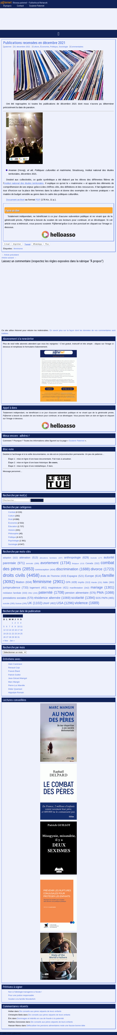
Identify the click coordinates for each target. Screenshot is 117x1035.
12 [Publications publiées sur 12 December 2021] (4, 630)
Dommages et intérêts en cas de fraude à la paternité (40, 1018)
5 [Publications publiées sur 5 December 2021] (3, 626)
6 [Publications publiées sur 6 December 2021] (6, 626)
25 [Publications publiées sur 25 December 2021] (21, 633)
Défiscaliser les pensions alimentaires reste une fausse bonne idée (56, 1025)
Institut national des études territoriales (24, 183)
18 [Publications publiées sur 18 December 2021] (21, 630)
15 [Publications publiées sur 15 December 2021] (13, 630)
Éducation (12, 526)
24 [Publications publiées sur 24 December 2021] (18, 633)
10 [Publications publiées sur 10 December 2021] (18, 626)
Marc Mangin (14, 682)
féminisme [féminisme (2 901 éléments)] (49, 581)
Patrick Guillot (14, 675)
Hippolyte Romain (16, 692)
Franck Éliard (14, 671)
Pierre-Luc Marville (16, 685)
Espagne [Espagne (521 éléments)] (75, 576)
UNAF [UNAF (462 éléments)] (49, 603)
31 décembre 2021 (22, 47)
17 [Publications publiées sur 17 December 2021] (18, 630)
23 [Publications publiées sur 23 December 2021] (16, 633)
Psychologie (13, 540)
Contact (20, 6)
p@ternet (6, 2)
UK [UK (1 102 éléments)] (34, 603)
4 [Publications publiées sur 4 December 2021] (20, 623)
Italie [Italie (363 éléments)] (108, 582)
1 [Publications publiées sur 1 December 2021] (12, 623)
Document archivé (15, 199)
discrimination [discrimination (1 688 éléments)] (73, 569)
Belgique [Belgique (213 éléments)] (78, 563)
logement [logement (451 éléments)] (38, 587)
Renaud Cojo (14, 667)
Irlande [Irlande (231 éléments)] (96, 582)
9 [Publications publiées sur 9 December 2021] (15, 626)
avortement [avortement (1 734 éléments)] (55, 563)
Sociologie (63, 47)
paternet (7, 47)
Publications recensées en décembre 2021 (34, 43)
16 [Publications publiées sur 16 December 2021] (16, 630)
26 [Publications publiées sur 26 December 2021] (4, 637)
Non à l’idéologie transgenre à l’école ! (25, 992)
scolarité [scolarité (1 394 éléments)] (83, 598)
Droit (10, 519)
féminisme (18, 248)
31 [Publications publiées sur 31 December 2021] (18, 637)
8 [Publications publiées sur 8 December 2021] (12, 626)
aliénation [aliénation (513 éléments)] (28, 557)
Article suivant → (9, 258)
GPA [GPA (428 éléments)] (71, 582)
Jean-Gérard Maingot (17, 678)
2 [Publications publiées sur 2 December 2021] (15, 623)
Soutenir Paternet (36, 6)
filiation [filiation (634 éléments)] (24, 582)
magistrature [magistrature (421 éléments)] (58, 587)
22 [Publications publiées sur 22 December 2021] (13, 633)
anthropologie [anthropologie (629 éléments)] (76, 557)
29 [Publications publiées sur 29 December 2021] (13, 637)
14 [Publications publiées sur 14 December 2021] (10, 630)
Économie (44, 47)
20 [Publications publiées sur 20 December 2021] (7, 633)
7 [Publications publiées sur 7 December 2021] (9, 626)
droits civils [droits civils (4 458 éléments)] (21, 575)
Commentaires (76, 47)
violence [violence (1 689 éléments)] (86, 603)
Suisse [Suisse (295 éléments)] (21, 603)
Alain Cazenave (15, 664)
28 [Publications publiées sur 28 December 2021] (10, 637)
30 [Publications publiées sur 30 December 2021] (16, 637)
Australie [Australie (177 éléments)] (96, 558)
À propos (7, 6)
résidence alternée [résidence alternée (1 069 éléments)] (52, 597)
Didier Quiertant (15, 689)
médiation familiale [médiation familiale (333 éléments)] (15, 593)
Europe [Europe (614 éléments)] (93, 575)
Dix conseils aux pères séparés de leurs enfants (40, 1011)
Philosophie (13, 533)
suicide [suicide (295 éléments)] (9, 603)
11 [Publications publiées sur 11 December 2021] (21, 626)
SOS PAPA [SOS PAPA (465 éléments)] (105, 598)
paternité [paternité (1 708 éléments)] (51, 592)
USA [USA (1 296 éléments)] (65, 603)
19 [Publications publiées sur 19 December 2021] (4, 633)
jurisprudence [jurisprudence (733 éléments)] (15, 587)
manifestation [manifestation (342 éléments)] (79, 588)
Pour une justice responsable (21, 995)
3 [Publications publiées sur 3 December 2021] (17, 623)
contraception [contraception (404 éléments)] (45, 569)
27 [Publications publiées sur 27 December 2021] (7, 637)
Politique (54, 47)
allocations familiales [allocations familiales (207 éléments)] (51, 558)
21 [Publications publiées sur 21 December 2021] (10, 633)
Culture (36, 47)
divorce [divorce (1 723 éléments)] (102, 569)
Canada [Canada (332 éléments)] (92, 563)
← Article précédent (10, 255)
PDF (37, 199)
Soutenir (76, 441)
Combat (11, 512)
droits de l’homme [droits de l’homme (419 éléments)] (53, 576)
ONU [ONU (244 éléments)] (33, 593)
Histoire (11, 530)
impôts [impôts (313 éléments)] (84, 582)
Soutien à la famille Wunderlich (21, 999)
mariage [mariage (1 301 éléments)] (102, 587)
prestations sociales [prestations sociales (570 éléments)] (18, 597)
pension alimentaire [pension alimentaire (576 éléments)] (80, 592)
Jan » (12, 640)
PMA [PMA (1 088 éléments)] (105, 592)
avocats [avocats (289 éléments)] (32, 563)
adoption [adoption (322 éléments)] (10, 557)
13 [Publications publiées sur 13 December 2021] (7, 630)
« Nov (5, 640)
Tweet (27, 244)
